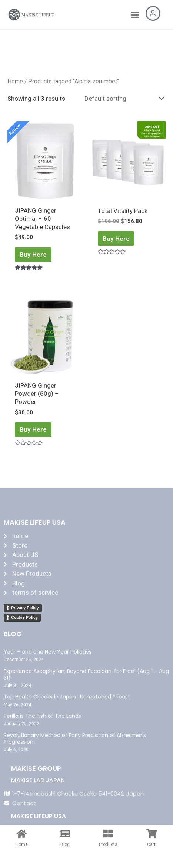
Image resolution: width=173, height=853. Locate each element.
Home (15, 81)
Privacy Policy (25, 607)
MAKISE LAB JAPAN (38, 780)
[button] (135, 15)
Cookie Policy (24, 617)
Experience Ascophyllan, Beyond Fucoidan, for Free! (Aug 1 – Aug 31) (86, 674)
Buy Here (33, 254)
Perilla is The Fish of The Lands (42, 716)
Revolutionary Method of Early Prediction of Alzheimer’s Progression (75, 738)
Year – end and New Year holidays (48, 651)
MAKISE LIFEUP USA (38, 816)
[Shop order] (122, 99)
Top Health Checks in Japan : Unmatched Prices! (66, 696)
